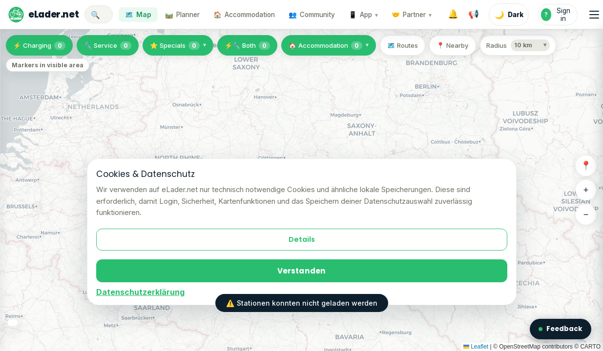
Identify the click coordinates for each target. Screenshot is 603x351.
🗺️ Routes (402, 45)
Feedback (560, 328)
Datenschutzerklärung (140, 292)
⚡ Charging (39, 45)
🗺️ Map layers (37, 330)
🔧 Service (107, 45)
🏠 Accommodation (325, 45)
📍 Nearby (453, 45)
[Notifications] (453, 14)
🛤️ (182, 15)
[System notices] (473, 14)
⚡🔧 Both (247, 45)
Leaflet (475, 346)
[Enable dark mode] (509, 14)
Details (302, 239)
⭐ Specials (175, 45)
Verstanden (301, 271)
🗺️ (138, 15)
